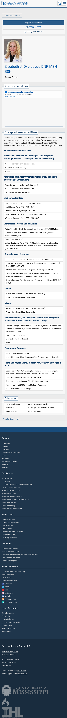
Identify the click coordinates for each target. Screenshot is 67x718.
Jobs (4, 455)
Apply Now (6, 481)
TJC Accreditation (8, 628)
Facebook (7, 584)
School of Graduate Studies (12, 497)
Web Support (6, 631)
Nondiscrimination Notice (11, 622)
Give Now (5, 449)
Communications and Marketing (13, 572)
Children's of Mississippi (10, 523)
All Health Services (8, 520)
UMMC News (6, 578)
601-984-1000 (21, 671)
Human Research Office (10, 552)
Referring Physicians (9, 538)
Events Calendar (8, 575)
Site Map (5, 464)
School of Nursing (8, 506)
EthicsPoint (6, 616)
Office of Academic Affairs (11, 488)
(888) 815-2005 (34, 27)
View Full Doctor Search (11, 15)
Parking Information (9, 462)
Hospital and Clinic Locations (12, 532)
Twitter (6, 587)
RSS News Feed (9, 599)
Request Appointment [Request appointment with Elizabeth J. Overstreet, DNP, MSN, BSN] (33, 23)
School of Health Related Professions (15, 500)
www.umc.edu (6, 665)
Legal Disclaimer (8, 619)
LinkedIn (6, 596)
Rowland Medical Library (11, 491)
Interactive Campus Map (11, 452)
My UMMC (5, 459)
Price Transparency (9, 535)
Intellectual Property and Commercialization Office (20, 555)
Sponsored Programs (9, 561)
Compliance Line (8, 613)
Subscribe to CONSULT (10, 581)
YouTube (6, 590)
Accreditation (7, 478)
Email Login (6, 446)
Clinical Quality (7, 526)
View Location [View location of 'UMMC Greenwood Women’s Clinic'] (10, 96)
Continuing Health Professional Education (17, 485)
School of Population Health (12, 509)
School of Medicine (9, 503)
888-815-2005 (22, 674)
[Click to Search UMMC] (59, 3)
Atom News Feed (9, 602)
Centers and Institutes (10, 549)
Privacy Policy (7, 625)
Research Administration (11, 558)
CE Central (6, 443)
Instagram (7, 593)
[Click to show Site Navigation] (64, 3)
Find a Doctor (7, 529)
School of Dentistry (9, 494)
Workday (5, 468)
